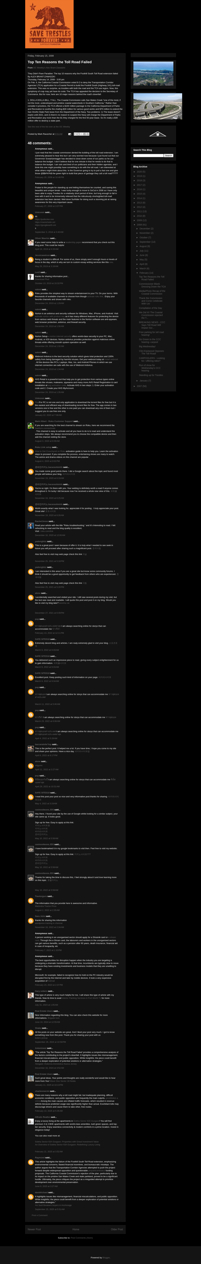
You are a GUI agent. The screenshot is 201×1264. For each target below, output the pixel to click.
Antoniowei (40, 1048)
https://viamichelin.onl (45, 222)
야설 (85, 554)
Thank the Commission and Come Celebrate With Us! (150, 301)
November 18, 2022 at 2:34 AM (49, 927)
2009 (140, 220)
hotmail (51, 981)
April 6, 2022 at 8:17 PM (46, 755)
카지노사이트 (41, 828)
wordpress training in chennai (49, 923)
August (143, 246)
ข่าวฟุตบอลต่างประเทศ (45, 731)
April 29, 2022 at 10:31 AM (47, 786)
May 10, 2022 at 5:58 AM (46, 838)
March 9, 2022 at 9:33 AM (47, 650)
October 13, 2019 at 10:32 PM (49, 283)
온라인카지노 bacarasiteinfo (49, 467)
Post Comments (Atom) (82, 1238)
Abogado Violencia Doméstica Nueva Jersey (56, 1064)
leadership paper (73, 242)
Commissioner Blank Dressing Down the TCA (152, 285)
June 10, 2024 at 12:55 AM (47, 1022)
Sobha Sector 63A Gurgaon (86, 1121)
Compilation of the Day (150, 308)
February (144, 273)
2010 (140, 216)
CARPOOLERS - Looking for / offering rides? (152, 359)
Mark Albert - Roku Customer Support (54, 421)
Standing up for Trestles (151, 375)
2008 (140, 224)
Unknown (40, 212)
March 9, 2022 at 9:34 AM (47, 681)
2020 (140, 171)
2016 (140, 189)
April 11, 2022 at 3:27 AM (46, 769)
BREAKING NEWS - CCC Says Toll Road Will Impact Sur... (152, 325)
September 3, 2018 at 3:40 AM (49, 232)
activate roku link (95, 296)
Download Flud (42, 279)
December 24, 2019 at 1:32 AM (49, 346)
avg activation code (57, 385)
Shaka (38, 1028)
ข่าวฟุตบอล (40, 694)
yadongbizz (41, 541)
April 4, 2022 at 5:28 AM (46, 738)
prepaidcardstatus (96, 1170)
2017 (140, 185)
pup (37, 619)
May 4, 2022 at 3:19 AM (46, 803)
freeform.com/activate (45, 428)
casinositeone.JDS (44, 809)
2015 (140, 193)
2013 (140, 202)
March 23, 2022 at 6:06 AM (47, 721)
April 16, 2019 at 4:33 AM (46, 249)
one (111, 262)
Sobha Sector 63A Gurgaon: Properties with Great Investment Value (67, 1141)
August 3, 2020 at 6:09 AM (47, 441)
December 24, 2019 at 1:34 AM (49, 369)
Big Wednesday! (147, 346)
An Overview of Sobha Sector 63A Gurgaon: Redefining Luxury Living (67, 1144)
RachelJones (41, 521)
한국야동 (96, 548)
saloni (38, 289)
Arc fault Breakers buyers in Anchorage (53, 1205)
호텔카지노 (52, 880)
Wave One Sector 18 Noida (63, 1081)
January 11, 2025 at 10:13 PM (49, 1085)
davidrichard (41, 1192)
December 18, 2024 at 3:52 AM (49, 1068)
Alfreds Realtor (42, 1117)
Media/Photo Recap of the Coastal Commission (152, 292)
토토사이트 (50, 511)
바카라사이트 (69, 474)
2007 (140, 386)
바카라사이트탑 (82, 751)
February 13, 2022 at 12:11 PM (49, 633)
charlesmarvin (42, 1091)
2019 (140, 176)
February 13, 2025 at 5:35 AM (49, 1111)
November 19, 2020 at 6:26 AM (49, 515)
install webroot (111, 359)
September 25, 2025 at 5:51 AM (50, 1209)
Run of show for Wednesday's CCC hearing (150, 368)
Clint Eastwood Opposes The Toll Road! (151, 352)
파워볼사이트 (60, 663)
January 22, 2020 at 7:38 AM (48, 415)
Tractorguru (41, 896)
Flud (37, 402)
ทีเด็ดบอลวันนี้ (41, 779)
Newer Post (34, 1229)
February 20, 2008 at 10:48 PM (49, 177)
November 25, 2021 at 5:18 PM (49, 561)
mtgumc (39, 765)
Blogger (106, 1257)
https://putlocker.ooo (44, 219)
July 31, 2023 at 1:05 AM (46, 1005)
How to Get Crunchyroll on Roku (50, 451)
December (145, 228)
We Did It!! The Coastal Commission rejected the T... (151, 315)
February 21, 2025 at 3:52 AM (49, 1151)
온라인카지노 (41, 834)
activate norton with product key (50, 316)
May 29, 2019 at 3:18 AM (46, 266)
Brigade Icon (54, 1018)
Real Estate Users (44, 1011)
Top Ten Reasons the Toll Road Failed (151, 278)
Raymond (40, 1157)
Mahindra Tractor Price (46, 906)
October (144, 237)
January (144, 380)
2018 (140, 180)
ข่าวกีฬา (56, 629)
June (142, 255)
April (142, 264)
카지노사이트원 (42, 825)
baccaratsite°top (43, 744)
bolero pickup (41, 1038)
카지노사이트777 (82, 854)
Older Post (117, 1229)
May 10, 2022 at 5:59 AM (46, 890)
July (142, 250)
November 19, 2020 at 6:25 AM (49, 498)
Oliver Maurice (42, 238)
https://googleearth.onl (45, 225)
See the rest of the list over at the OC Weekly (49, 126)
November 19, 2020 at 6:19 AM (49, 478)
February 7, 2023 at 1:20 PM (48, 950)
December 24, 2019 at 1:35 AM (49, 392)
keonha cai (64, 603)
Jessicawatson (42, 255)
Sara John (40, 916)
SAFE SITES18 (42, 639)
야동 (85, 583)
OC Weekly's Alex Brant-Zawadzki (49, 67)
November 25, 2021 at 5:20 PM (49, 587)
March (143, 268)
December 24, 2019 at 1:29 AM (49, 303)
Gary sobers (41, 991)
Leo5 (37, 272)
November (145, 233)
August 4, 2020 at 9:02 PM (47, 461)
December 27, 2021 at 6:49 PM (49, 613)
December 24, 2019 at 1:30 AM (49, 326)
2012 (140, 207)
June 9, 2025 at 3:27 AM (46, 1186)
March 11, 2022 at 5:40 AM (47, 704)
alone (38, 593)
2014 (140, 198)
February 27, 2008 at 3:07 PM (49, 206)
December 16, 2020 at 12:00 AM (50, 535)
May (142, 259)
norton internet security (60, 336)
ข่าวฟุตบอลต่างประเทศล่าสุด (48, 626)
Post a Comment (40, 1215)
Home (75, 1229)
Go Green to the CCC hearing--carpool (150, 340)
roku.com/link (47, 531)
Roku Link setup (43, 447)
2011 (140, 211)
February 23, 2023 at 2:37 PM (49, 985)
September (145, 242)
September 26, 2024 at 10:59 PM (50, 1042)
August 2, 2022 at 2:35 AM (47, 910)
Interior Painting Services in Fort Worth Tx (82, 998)
